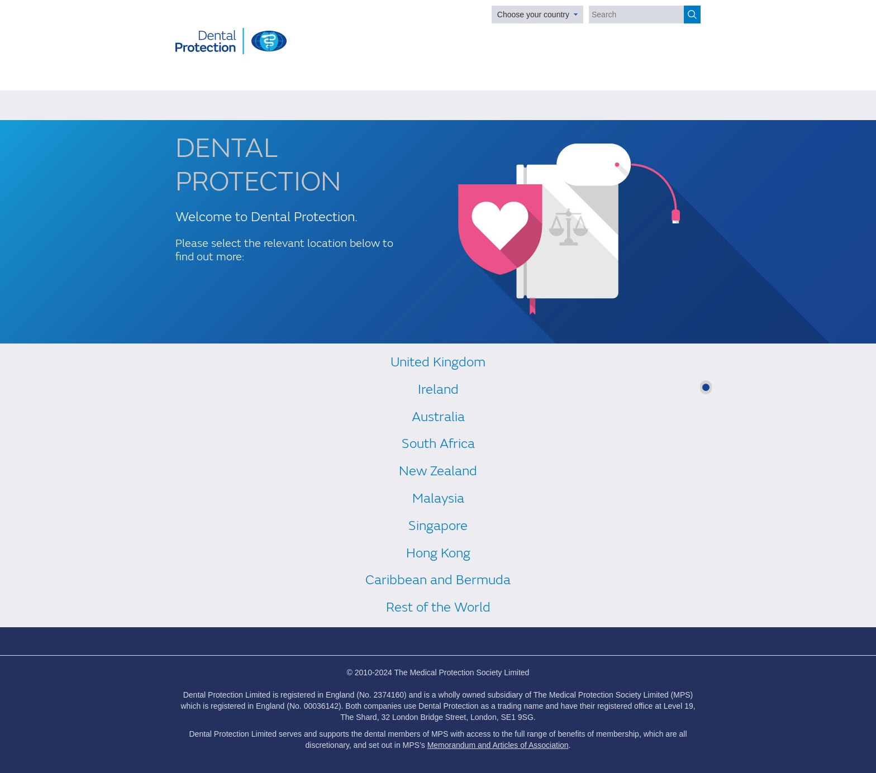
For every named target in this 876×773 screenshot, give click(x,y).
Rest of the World (438, 607)
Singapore (438, 526)
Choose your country (533, 14)
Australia (438, 417)
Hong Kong (438, 553)
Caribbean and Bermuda (438, 580)
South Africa (438, 444)
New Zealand (438, 471)
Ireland (438, 389)
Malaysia (438, 498)
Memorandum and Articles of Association (498, 745)
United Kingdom (438, 362)
